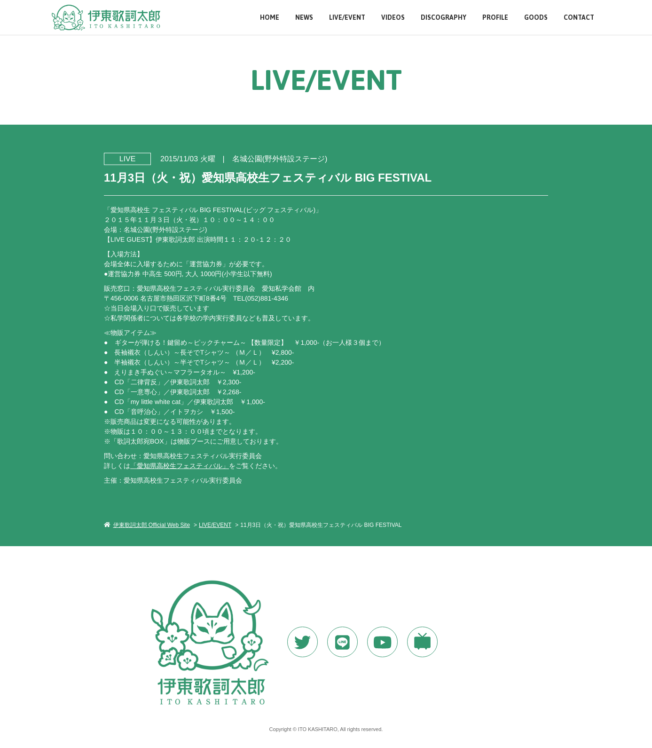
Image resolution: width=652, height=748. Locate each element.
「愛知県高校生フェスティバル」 (179, 465)
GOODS (536, 17)
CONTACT (579, 17)
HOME (269, 17)
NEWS (304, 17)
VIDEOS (393, 17)
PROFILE (495, 17)
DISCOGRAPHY (443, 17)
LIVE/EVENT (347, 17)
